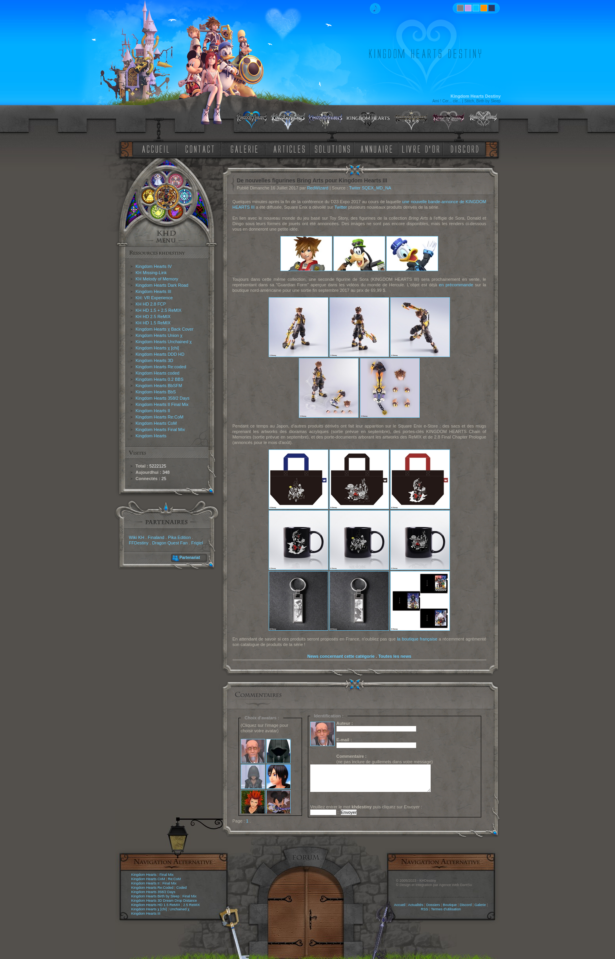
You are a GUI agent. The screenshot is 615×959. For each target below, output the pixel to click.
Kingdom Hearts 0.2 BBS (160, 379)
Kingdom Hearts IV (154, 266)
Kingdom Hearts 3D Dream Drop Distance (164, 901)
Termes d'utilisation (446, 909)
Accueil (399, 905)
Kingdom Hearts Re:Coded (152, 888)
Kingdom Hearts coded (158, 373)
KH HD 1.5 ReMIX (153, 322)
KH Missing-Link (151, 272)
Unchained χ (179, 909)
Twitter (340, 207)
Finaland (156, 537)
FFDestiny (139, 542)
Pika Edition (179, 537)
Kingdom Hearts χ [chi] (157, 348)
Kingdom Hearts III (153, 291)
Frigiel (197, 542)
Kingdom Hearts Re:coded (161, 366)
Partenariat (190, 557)
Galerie (480, 905)
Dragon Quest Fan (170, 542)
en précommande (456, 284)
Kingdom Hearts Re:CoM (160, 417)
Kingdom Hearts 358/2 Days (163, 398)
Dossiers (433, 905)
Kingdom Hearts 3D (154, 360)
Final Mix (166, 875)
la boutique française (417, 639)
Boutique (450, 905)
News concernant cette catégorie (341, 656)
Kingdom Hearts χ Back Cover (165, 329)
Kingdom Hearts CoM (156, 423)
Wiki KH (136, 537)
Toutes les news (394, 656)
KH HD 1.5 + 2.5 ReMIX (159, 310)
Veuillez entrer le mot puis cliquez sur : (366, 806)
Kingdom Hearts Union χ (159, 335)
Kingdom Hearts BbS (156, 391)
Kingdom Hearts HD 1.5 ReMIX (155, 905)
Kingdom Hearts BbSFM (159, 385)
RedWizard (317, 188)
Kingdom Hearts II (153, 410)
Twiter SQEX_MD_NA (370, 188)
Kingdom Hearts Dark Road (162, 285)
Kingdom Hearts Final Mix (160, 429)
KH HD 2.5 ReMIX (153, 316)
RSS (424, 909)
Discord (466, 905)
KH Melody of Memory (157, 279)
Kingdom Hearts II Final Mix (162, 404)
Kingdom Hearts (151, 435)
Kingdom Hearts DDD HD (160, 354)
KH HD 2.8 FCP (151, 304)
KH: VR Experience (154, 297)
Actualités (415, 905)
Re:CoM (174, 879)
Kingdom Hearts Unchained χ (164, 341)
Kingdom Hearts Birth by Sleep (155, 896)
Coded (181, 888)
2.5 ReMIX (191, 905)
